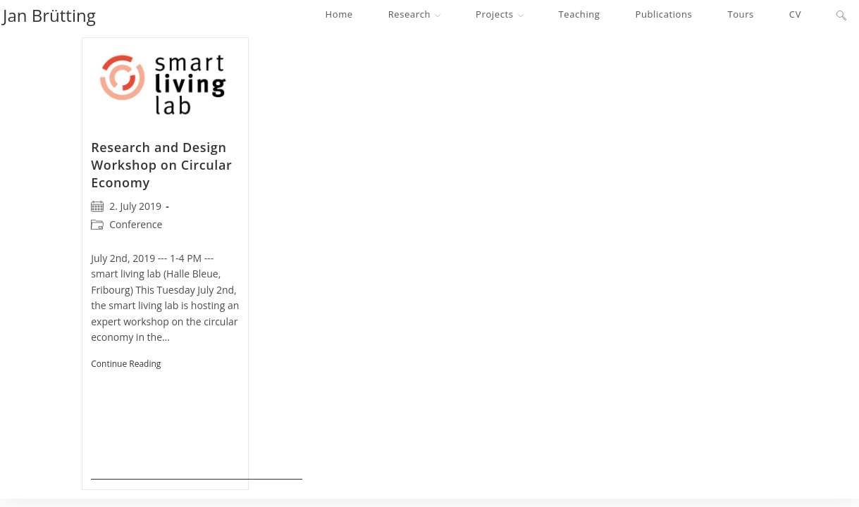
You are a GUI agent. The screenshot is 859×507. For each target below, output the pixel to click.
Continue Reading (196, 417)
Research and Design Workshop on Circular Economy (161, 165)
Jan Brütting (49, 15)
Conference (135, 224)
